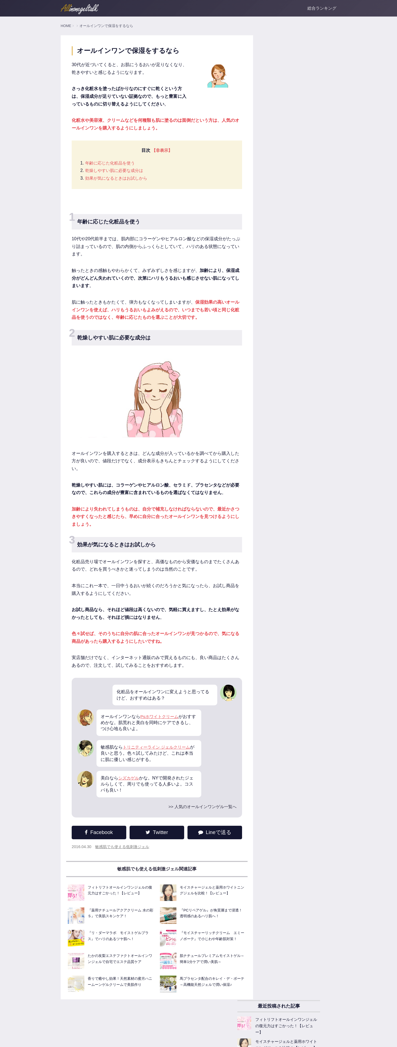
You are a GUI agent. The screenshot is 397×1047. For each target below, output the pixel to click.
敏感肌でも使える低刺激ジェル (122, 856)
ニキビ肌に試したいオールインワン (290, 431)
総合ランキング (321, 8)
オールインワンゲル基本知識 (284, 303)
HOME (66, 26)
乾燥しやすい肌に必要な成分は (116, 171)
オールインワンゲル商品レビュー (288, 365)
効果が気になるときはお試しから (118, 179)
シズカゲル (129, 787)
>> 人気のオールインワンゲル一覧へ (192, 816)
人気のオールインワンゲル (282, 290)
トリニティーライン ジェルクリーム (158, 756)
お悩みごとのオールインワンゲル (288, 444)
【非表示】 (158, 151)
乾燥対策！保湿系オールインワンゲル (292, 394)
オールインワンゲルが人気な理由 (288, 340)
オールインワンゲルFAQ (280, 353)
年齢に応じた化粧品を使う (111, 163)
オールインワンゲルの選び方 (284, 328)
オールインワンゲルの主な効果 (286, 315)
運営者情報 (85, 1039)
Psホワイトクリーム (160, 725)
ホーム (66, 1039)
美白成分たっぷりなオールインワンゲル (294, 406)
